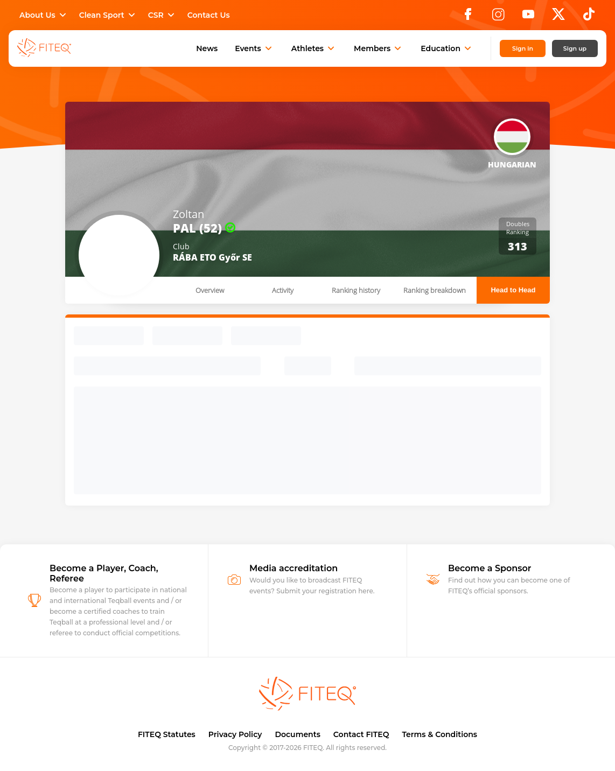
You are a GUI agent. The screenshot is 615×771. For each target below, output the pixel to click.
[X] (558, 17)
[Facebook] (468, 17)
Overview (209, 290)
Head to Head (513, 290)
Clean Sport (108, 15)
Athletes (314, 48)
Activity (282, 290)
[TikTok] (589, 17)
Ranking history (356, 290)
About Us (43, 15)
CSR (162, 15)
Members (378, 48)
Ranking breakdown (434, 290)
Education (447, 48)
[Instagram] (498, 17)
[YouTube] (528, 17)
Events (254, 48)
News (207, 48)
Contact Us (208, 15)
